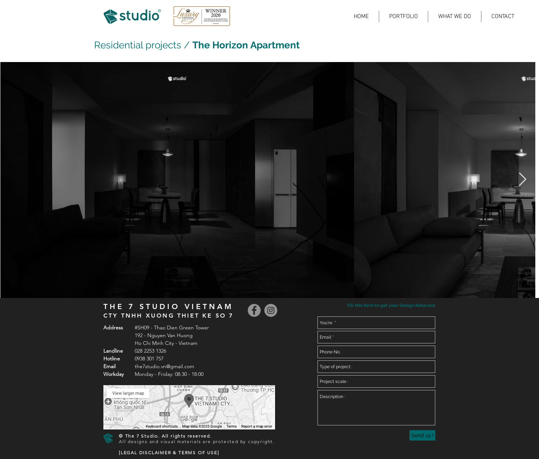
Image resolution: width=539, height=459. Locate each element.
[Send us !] (422, 435)
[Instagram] (270, 310)
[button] (390, 305)
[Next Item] (522, 179)
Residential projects (137, 45)
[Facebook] (254, 310)
